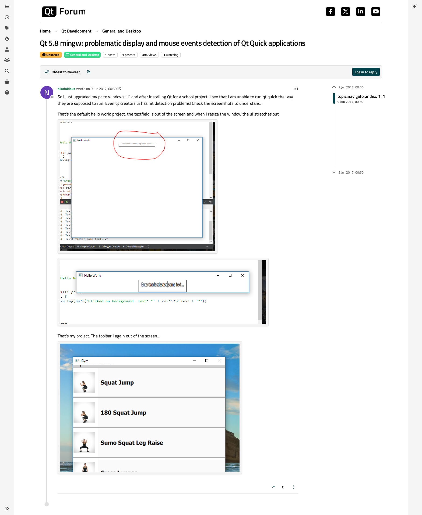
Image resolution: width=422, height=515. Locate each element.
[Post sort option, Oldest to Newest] (62, 72)
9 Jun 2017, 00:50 (104, 88)
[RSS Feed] (89, 72)
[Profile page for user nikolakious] (46, 92)
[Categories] (7, 6)
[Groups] (7, 60)
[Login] (415, 6)
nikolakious (66, 88)
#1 (296, 88)
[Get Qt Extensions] (7, 81)
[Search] (7, 71)
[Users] (7, 49)
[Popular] (7, 38)
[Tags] (7, 28)
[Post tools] (293, 487)
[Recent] (7, 17)
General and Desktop (82, 54)
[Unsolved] (7, 92)
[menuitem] (415, 6)
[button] (7, 508)
